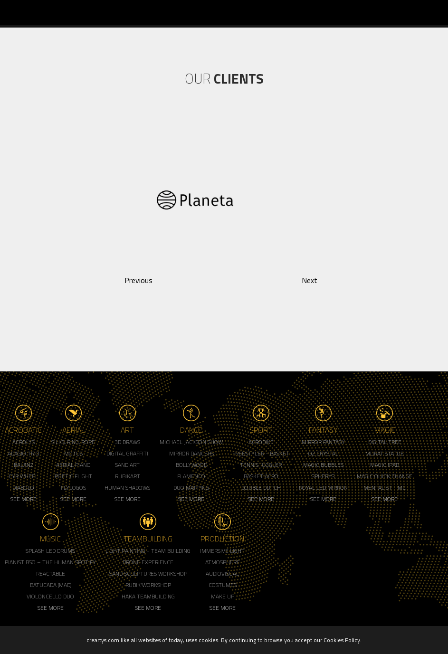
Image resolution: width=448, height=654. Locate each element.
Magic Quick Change (384, 476)
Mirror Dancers (191, 453)
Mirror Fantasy (323, 441)
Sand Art (127, 464)
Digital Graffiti (127, 453)
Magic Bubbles (323, 464)
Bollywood (191, 464)
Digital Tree (384, 441)
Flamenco (191, 476)
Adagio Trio (23, 453)
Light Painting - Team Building (148, 550)
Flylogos (73, 487)
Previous (138, 280)
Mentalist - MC (384, 487)
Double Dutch (261, 487)
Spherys (323, 476)
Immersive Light (222, 550)
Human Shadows (127, 487)
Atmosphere (222, 562)
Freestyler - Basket (260, 453)
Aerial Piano (73, 464)
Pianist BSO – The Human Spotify (50, 562)
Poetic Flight (73, 476)
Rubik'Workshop (148, 584)
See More (23, 498)
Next (309, 280)
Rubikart (127, 476)
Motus (73, 453)
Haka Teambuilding (148, 596)
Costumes (223, 584)
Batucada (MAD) (50, 584)
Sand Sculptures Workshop (148, 573)
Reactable (50, 573)
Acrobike (261, 441)
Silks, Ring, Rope (73, 441)
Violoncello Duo (50, 596)
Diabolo (23, 487)
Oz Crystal (323, 453)
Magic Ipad (384, 464)
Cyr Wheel (23, 476)
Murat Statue (384, 453)
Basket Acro (261, 476)
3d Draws (127, 441)
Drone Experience (148, 562)
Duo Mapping (191, 487)
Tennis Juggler (261, 464)
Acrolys (23, 441)
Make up (222, 596)
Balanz (23, 464)
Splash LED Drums (50, 550)
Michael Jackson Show (191, 441)
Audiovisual (222, 573)
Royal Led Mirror (323, 487)
